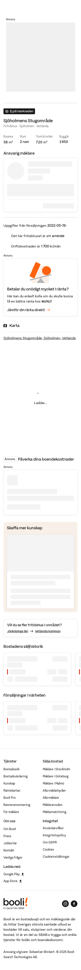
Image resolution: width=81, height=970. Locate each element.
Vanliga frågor (12, 857)
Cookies (48, 849)
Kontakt (8, 850)
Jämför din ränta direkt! (28, 310)
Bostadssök (11, 769)
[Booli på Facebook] (74, 903)
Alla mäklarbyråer (54, 790)
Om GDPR (50, 842)
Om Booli (9, 829)
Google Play (13, 874)
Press (7, 836)
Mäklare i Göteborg (55, 776)
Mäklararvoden (52, 805)
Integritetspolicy (54, 835)
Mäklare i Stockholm (56, 769)
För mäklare (11, 812)
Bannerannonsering (16, 805)
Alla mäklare (51, 798)
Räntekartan (11, 790)
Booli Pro (9, 798)
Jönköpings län (17, 631)
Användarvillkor (53, 828)
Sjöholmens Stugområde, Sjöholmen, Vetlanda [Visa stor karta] (39, 338)
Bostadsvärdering (15, 776)
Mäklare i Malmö (53, 783)
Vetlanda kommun (47, 631)
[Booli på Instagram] (65, 903)
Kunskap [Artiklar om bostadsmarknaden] (9, 783)
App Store (12, 881)
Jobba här (10, 843)
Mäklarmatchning (54, 812)
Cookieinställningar (56, 857)
